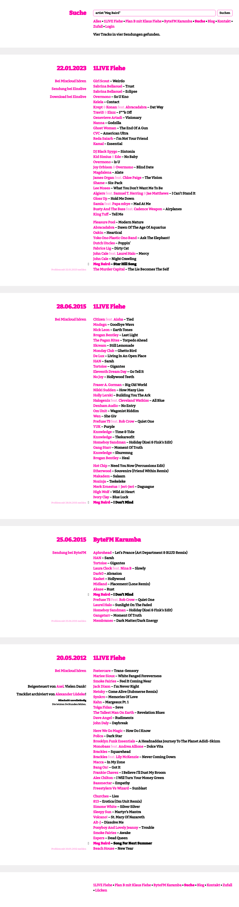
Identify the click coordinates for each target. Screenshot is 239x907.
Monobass (101, 746)
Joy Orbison (102, 167)
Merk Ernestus (105, 487)
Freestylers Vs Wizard (111, 788)
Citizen (99, 319)
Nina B (126, 568)
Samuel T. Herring (128, 193)
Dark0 (98, 573)
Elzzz (111, 112)
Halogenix (101, 400)
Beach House (103, 848)
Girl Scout (101, 81)
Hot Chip (100, 466)
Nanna (98, 123)
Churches (101, 796)
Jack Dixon (101, 686)
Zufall (98, 26)
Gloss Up (100, 199)
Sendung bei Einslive (69, 89)
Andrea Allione (131, 746)
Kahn (97, 702)
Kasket (98, 579)
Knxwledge (102, 432)
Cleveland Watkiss (134, 400)
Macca (98, 762)
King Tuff (100, 214)
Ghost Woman (104, 128)
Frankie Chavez (105, 773)
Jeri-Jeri (127, 487)
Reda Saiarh (103, 138)
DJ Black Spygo (105, 151)
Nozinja (99, 481)
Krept (98, 107)
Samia (98, 204)
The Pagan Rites (106, 340)
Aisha (118, 319)
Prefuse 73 (101, 421)
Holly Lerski (103, 395)
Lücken (101, 890)
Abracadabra (136, 107)
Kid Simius (102, 157)
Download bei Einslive (68, 97)
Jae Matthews (157, 193)
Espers (98, 838)
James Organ (103, 178)
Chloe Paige (132, 178)
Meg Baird (101, 264)
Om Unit (100, 411)
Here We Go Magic (108, 731)
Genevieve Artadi (107, 118)
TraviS (98, 112)
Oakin (98, 233)
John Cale (100, 253)
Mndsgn (100, 325)
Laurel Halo (126, 253)
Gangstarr (101, 615)
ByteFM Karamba (178, 21)
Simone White (105, 807)
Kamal (98, 144)
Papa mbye (121, 204)
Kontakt (224, 21)
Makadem (101, 476)
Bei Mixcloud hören (70, 81)
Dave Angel (102, 718)
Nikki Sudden (104, 390)
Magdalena (102, 172)
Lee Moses (101, 188)
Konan (111, 107)
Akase (98, 589)
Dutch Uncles (104, 243)
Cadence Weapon (148, 209)
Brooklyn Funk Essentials (114, 741)
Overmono (102, 97)
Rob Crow (126, 421)
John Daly (101, 723)
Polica (98, 736)
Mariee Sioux (104, 676)
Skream (99, 345)
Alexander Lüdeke (70, 694)
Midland (100, 584)
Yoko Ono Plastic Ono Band (115, 238)
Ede (118, 157)
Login (109, 26)
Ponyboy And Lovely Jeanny (115, 827)
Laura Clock (102, 568)
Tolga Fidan (102, 707)
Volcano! (100, 817)
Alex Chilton (103, 778)
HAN (97, 361)
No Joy (98, 377)
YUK (97, 427)
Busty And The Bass (109, 209)
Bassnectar (102, 783)
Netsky (99, 692)
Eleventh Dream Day (109, 372)
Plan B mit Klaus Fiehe (143, 21)
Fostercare (102, 671)
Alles (97, 21)
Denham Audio (105, 406)
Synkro (99, 697)
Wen (97, 416)
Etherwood (102, 471)
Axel (60, 686)
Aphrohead (102, 553)
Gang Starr (102, 447)
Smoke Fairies (104, 681)
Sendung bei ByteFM (69, 553)
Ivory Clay (101, 497)
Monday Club (103, 351)
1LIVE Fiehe (113, 21)
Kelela (98, 102)
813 (96, 801)
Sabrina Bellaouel (107, 86)
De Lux (98, 356)
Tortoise (100, 366)
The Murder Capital (109, 269)
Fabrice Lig (102, 248)
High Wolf (101, 492)
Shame (99, 183)
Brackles (100, 752)
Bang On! (100, 767)
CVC (96, 133)
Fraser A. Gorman (107, 385)
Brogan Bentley (106, 335)
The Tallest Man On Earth (113, 712)
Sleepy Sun (102, 812)
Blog (211, 21)
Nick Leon (101, 330)
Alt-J (97, 822)
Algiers (99, 193)
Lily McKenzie (127, 757)
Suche (77, 12)
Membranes (103, 621)
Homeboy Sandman (109, 442)
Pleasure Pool (104, 222)
